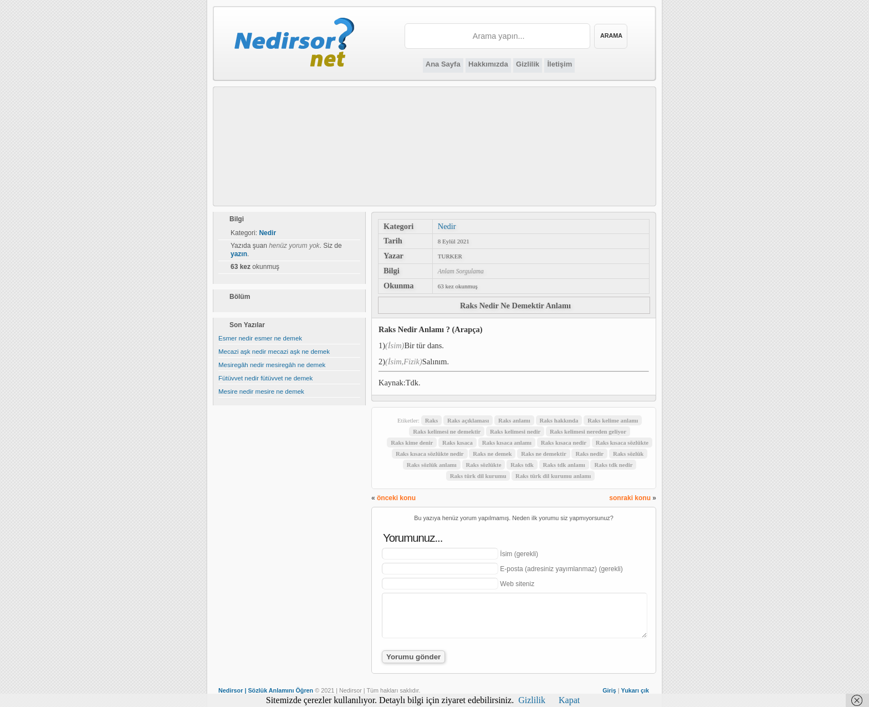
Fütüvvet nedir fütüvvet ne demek (265, 378)
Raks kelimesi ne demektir (446, 431)
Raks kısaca (457, 442)
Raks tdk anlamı (564, 464)
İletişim (559, 64)
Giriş (609, 690)
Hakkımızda (488, 64)
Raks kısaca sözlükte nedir (430, 453)
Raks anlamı (514, 420)
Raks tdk (522, 464)
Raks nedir (589, 453)
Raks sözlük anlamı (432, 464)
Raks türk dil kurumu (478, 475)
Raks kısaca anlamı (506, 442)
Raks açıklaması (468, 420)
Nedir (447, 226)
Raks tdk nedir (613, 464)
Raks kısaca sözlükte (622, 442)
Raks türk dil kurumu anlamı (553, 475)
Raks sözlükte (484, 464)
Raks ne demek (492, 453)
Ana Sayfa (443, 64)
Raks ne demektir (543, 453)
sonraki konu (630, 498)
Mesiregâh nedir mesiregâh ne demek (271, 365)
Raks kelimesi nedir (515, 431)
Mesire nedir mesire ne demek (261, 391)
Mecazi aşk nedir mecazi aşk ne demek (274, 351)
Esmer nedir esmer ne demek (260, 338)
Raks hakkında (559, 420)
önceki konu (396, 498)
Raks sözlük (628, 453)
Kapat (569, 700)
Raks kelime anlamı (612, 420)
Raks (431, 420)
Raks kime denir (412, 442)
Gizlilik (527, 64)
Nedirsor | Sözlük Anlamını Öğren (265, 690)
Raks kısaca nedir (563, 442)
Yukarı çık (635, 690)
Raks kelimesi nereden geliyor (588, 431)
